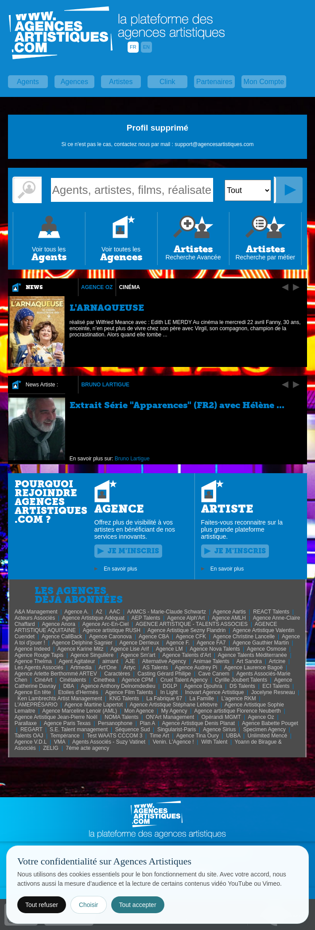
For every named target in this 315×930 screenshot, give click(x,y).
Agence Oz (97, 287)
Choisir (88, 904)
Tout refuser (41, 904)
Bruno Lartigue (105, 385)
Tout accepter (137, 904)
